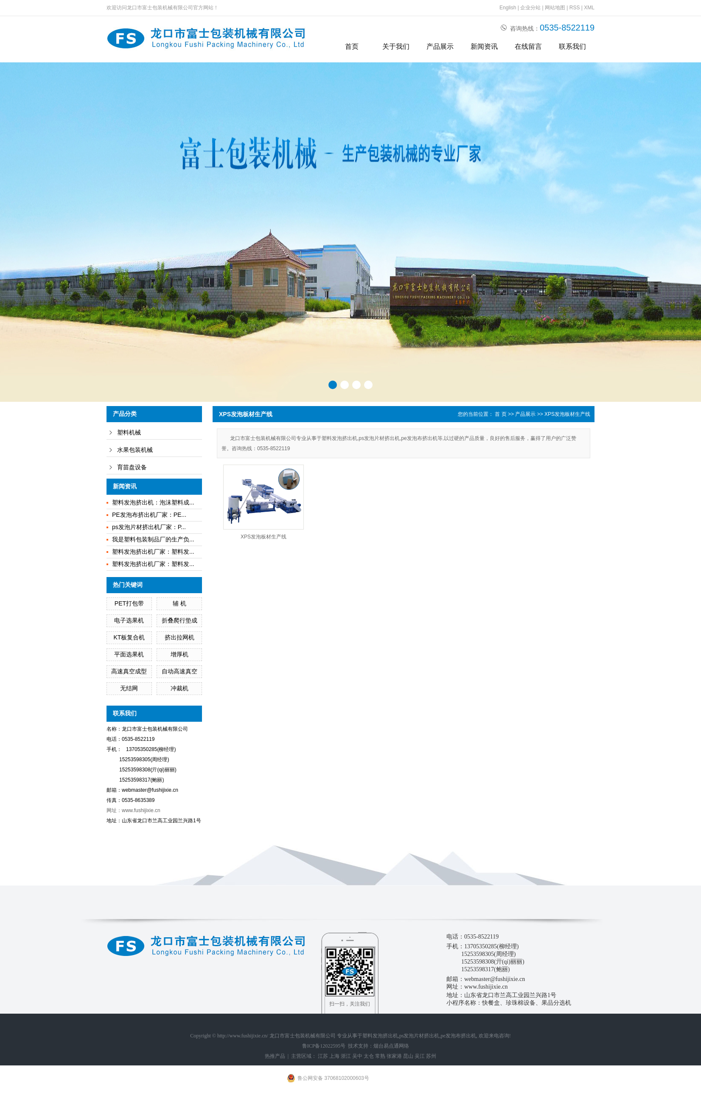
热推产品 (275, 1056)
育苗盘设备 (132, 467)
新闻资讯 (484, 46)
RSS (574, 8)
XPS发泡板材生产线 (567, 414)
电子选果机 (129, 620)
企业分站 (530, 8)
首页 (352, 46)
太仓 (369, 1056)
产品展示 (440, 46)
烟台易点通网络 (391, 1046)
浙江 (346, 1056)
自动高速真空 (179, 671)
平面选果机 (129, 654)
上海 (334, 1056)
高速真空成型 (129, 671)
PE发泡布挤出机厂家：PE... (149, 514)
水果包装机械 (135, 450)
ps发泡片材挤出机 (419, 1036)
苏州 (431, 1056)
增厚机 (179, 654)
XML (589, 8)
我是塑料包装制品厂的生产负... (153, 539)
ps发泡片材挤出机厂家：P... (149, 527)
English (507, 8)
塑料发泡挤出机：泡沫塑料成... (153, 502)
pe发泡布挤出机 (458, 1036)
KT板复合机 (129, 637)
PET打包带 (129, 603)
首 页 (500, 414)
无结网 (129, 688)
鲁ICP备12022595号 (324, 1046)
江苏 (323, 1056)
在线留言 (528, 46)
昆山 (408, 1056)
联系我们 (572, 46)
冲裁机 (179, 688)
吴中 (357, 1056)
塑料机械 (129, 432)
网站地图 (555, 8)
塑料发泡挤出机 (380, 1036)
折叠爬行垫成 (179, 620)
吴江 (420, 1056)
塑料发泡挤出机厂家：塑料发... (153, 551)
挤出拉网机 (179, 637)
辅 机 (179, 603)
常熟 (380, 1056)
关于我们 (395, 46)
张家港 (394, 1056)
